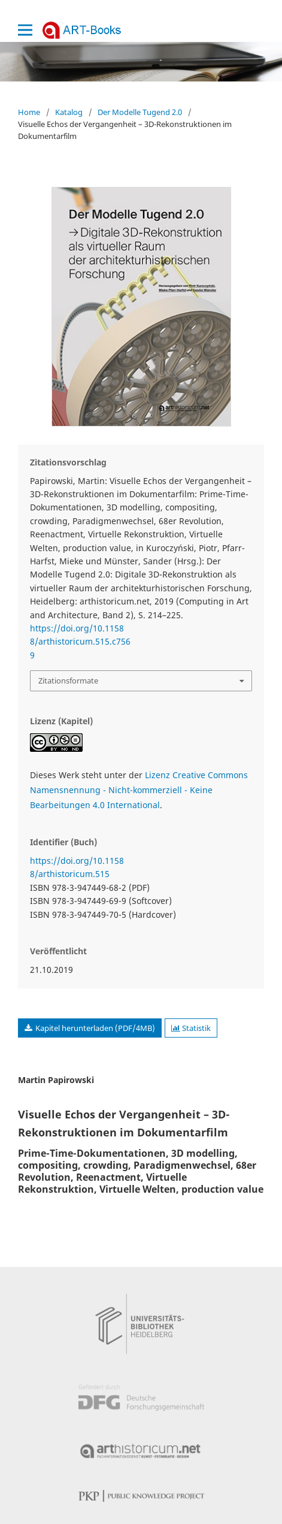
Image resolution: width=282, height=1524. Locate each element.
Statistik (191, 1028)
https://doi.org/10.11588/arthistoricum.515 (77, 867)
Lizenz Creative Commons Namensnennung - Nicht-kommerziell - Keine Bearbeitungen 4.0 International (139, 790)
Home (29, 112)
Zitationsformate (68, 680)
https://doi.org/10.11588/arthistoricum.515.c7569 (80, 641)
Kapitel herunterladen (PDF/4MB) (94, 1028)
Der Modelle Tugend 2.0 (140, 112)
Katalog (69, 112)
